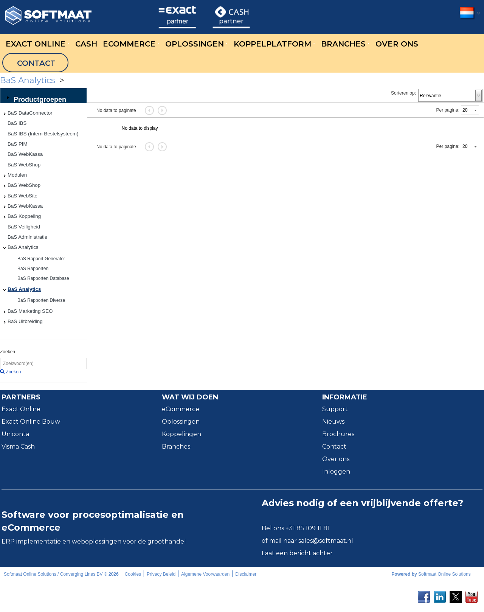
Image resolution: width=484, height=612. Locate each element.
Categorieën (48, 80)
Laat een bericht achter (297, 553)
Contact (334, 446)
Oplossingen (181, 421)
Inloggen (336, 471)
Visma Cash (18, 446)
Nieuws (333, 421)
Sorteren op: (403, 93)
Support (335, 409)
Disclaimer (245, 574)
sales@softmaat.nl (325, 540)
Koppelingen (181, 434)
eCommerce (180, 409)
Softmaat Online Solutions (444, 574)
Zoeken (7, 351)
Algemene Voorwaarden (205, 574)
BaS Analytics (112, 80)
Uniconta (15, 434)
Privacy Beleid (161, 574)
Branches (176, 446)
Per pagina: (447, 110)
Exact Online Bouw (31, 421)
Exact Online (21, 409)
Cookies (133, 574)
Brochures (338, 434)
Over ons (335, 459)
